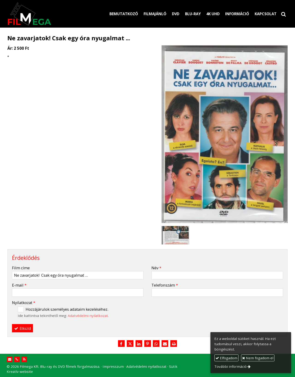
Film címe (21, 267)
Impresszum (113, 366)
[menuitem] (124, 14)
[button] (283, 14)
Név (156, 267)
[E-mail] (165, 344)
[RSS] (24, 359)
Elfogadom (226, 358)
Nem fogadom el (257, 358)
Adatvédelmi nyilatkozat (88, 315)
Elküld (22, 328)
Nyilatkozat (23, 302)
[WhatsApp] (156, 344)
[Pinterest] (147, 344)
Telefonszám (164, 285)
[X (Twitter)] (130, 344)
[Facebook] (121, 344)
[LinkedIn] (139, 344)
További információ (230, 366)
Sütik (173, 366)
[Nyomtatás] (174, 344)
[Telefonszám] (17, 359)
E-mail (19, 285)
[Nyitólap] (50, 13)
